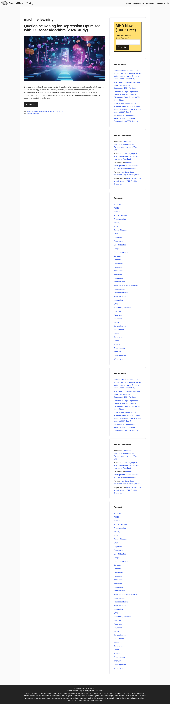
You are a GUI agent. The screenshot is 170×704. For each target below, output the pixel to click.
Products (150, 3)
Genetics (117, 260)
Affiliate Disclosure (96, 691)
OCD (116, 304)
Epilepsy (117, 256)
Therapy (117, 352)
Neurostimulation (121, 293)
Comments (160, 3)
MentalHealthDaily (21, 3)
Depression (118, 241)
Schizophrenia (120, 326)
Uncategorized (120, 355)
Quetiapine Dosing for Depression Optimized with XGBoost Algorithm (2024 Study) (62, 28)
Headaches (118, 263)
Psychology (59, 111)
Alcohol (117, 212)
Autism (117, 226)
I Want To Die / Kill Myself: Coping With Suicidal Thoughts (127, 181)
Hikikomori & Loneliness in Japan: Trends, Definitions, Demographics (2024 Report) (126, 118)
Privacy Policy (72, 691)
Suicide (117, 344)
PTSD (116, 322)
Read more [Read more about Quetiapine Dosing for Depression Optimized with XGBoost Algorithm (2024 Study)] (30, 104)
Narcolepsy (118, 278)
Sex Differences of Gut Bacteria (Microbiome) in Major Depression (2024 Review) (127, 85)
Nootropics (118, 300)
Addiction (117, 204)
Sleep (116, 333)
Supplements (138, 3)
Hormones (118, 267)
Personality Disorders (122, 308)
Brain (116, 234)
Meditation (118, 274)
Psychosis (118, 319)
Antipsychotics (44, 111)
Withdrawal (118, 359)
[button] (168, 3)
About (128, 3)
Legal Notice (83, 691)
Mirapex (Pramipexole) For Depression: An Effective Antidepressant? (126, 165)
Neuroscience (119, 289)
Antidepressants (32, 111)
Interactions (118, 271)
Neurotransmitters (121, 296)
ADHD (116, 208)
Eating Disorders (121, 252)
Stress (116, 341)
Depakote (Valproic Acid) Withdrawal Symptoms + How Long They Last (126, 156)
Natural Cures (119, 282)
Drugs (52, 111)
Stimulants (118, 337)
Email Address (122, 38)
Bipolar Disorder (120, 230)
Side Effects (119, 330)
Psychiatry (118, 311)
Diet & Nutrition (120, 245)
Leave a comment (33, 114)
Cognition (118, 237)
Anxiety (117, 223)
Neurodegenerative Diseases (126, 285)
